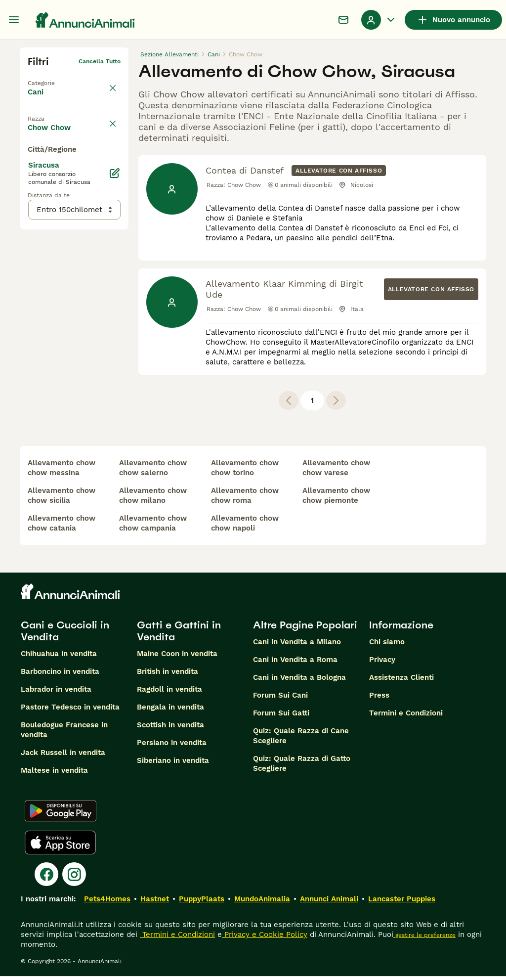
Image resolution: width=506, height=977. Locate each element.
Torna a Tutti (47, 77)
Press (379, 696)
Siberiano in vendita (173, 761)
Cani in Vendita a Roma (295, 660)
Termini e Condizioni (406, 714)
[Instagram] (74, 875)
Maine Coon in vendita (177, 654)
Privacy (382, 660)
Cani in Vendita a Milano (297, 642)
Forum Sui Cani (280, 696)
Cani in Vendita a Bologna (299, 678)
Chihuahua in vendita (59, 654)
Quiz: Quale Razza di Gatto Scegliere (301, 764)
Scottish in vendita (170, 725)
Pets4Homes (107, 899)
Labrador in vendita (56, 690)
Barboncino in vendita (60, 672)
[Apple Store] (60, 843)
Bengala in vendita (170, 708)
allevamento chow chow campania (153, 524)
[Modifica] (115, 371)
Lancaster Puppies (401, 899)
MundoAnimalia (262, 899)
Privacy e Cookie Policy (264, 935)
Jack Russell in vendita (63, 753)
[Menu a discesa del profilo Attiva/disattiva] (379, 20)
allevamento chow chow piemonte (336, 496)
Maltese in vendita (54, 771)
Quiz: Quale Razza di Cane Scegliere (301, 736)
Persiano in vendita (172, 743)
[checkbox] (34, 162)
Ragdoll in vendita (169, 690)
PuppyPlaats (201, 899)
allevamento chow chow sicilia (61, 496)
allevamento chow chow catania (61, 524)
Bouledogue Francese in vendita (64, 730)
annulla (110, 115)
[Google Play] (60, 812)
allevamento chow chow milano (153, 496)
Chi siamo (387, 642)
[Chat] (343, 20)
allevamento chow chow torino (245, 468)
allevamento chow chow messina (61, 468)
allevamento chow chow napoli (245, 524)
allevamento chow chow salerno (153, 468)
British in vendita (167, 672)
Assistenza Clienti (401, 678)
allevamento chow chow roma (245, 496)
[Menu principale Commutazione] (14, 20)
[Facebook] (46, 875)
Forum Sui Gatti (281, 714)
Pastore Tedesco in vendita (70, 708)
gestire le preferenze (424, 936)
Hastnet (154, 899)
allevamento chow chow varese (336, 468)
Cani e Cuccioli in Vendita (65, 632)
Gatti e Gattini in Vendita (179, 632)
